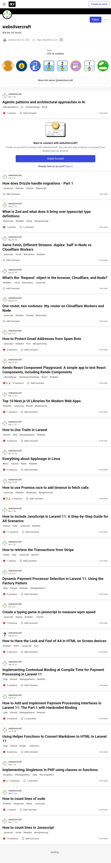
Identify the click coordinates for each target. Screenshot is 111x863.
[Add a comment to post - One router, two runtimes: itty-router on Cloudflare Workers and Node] (11, 321)
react (45, 377)
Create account (99, 4)
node (29, 221)
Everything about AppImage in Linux (31, 459)
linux (6, 463)
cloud (16, 282)
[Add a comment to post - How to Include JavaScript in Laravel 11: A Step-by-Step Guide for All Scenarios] (10, 532)
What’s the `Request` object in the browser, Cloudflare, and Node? (54, 278)
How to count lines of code (23, 799)
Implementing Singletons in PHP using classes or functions (50, 770)
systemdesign (33, 107)
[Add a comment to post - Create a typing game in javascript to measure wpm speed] (10, 623)
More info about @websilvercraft (55, 80)
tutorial (39, 617)
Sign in (69, 166)
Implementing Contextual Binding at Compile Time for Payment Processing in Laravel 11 (53, 672)
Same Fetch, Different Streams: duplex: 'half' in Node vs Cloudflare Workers (46, 247)
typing (18, 617)
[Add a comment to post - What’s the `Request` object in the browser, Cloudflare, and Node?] (11, 288)
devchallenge (9, 377)
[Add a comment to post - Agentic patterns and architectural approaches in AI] (9, 113)
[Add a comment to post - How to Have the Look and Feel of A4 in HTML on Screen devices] (10, 652)
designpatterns (10, 107)
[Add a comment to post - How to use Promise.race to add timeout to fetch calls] (12, 498)
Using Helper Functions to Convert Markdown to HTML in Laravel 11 (54, 738)
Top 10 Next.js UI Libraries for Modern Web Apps (41, 401)
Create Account (55, 158)
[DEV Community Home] (12, 4)
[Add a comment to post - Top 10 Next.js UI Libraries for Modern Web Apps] (10, 412)
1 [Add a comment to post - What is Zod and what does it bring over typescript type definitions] (26, 227)
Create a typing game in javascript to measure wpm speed (48, 612)
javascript (8, 188)
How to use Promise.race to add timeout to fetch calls (45, 488)
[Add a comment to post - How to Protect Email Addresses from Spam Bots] (10, 349)
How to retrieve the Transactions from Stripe (38, 550)
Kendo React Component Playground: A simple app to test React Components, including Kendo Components (54, 370)
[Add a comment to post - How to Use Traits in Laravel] (10, 441)
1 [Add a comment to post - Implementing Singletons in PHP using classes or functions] (30, 781)
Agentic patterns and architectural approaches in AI (43, 102)
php (14, 434)
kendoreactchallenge (29, 377)
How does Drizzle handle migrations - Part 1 (37, 183)
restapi (30, 315)
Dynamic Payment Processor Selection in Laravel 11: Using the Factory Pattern (52, 581)
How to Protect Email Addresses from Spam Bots (41, 339)
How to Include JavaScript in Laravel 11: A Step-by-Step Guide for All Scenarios (55, 518)
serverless (29, 254)
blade (22, 745)
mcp (44, 107)
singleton (8, 774)
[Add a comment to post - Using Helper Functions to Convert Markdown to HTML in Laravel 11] (10, 752)
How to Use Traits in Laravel (24, 430)
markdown (33, 745)
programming (41, 221)
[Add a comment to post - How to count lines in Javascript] (10, 838)
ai (21, 107)
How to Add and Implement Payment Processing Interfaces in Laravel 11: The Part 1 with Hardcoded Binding (51, 705)
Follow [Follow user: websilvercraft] (95, 19)
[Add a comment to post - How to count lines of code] (9, 809)
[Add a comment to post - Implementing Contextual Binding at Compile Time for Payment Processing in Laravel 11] (10, 685)
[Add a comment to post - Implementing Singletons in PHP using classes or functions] (11, 781)
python (35, 554)
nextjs (29, 406)
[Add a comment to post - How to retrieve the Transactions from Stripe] (9, 561)
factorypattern (46, 774)
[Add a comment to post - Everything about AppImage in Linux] (10, 469)
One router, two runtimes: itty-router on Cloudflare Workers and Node (53, 308)
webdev (19, 188)
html (16, 645)
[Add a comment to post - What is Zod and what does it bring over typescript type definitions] (9, 227)
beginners (31, 492)
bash (24, 463)
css (28, 343)
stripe (6, 554)
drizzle (29, 188)
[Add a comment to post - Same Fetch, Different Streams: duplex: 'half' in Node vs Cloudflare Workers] (11, 260)
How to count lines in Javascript (28, 827)
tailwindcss (41, 406)
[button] (8, 65)
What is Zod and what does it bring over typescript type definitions (46, 214)
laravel (6, 434)
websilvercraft (15, 94)
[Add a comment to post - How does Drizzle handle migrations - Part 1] (11, 194)
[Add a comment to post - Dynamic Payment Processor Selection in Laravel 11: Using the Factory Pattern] (10, 594)
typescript (41, 188)
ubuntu (15, 463)
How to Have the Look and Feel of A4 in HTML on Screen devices (54, 641)
